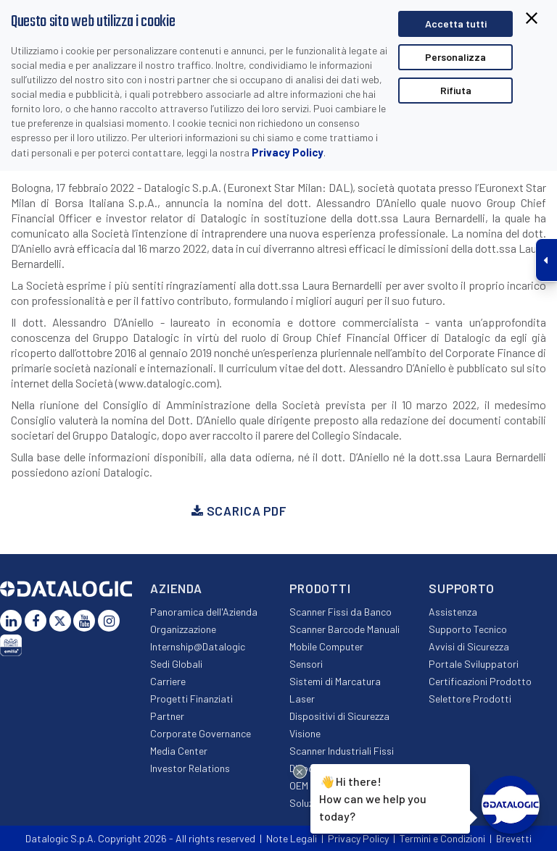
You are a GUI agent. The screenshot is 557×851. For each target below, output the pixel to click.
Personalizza (455, 57)
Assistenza (453, 611)
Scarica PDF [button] (238, 510)
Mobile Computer (326, 646)
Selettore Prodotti (470, 698)
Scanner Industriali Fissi (341, 751)
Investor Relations (190, 768)
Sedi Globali (176, 664)
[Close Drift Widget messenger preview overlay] (300, 772)
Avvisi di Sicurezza (469, 646)
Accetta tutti (456, 23)
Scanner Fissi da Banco (340, 611)
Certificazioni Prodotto (480, 681)
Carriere (168, 681)
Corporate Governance (200, 733)
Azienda (176, 588)
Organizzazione (183, 629)
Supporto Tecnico (468, 629)
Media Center (178, 751)
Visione (305, 733)
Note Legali (291, 838)
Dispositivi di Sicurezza (339, 716)
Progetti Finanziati (191, 698)
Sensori (306, 664)
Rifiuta (455, 90)
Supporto (462, 588)
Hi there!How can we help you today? (370, 797)
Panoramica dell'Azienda (203, 611)
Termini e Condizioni (442, 838)
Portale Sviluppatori (474, 664)
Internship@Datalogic (197, 646)
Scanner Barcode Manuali (344, 629)
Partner (167, 716)
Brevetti (514, 838)
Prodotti (320, 588)
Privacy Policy (287, 152)
